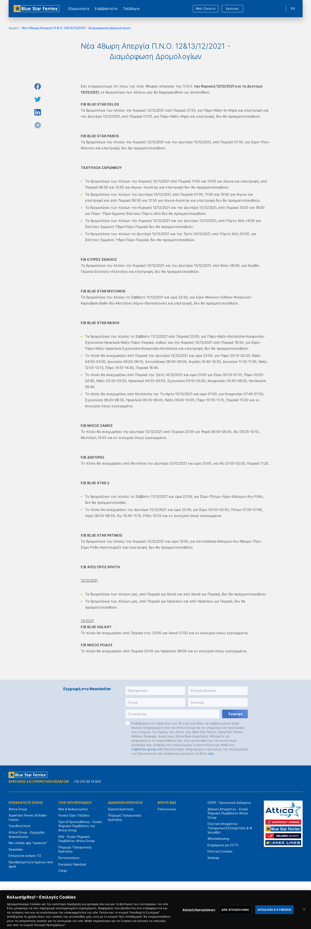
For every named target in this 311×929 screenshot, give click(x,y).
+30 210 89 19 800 (87, 781)
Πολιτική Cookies (219, 851)
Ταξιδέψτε (131, 8)
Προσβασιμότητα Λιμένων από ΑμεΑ (31, 864)
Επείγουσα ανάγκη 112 (25, 855)
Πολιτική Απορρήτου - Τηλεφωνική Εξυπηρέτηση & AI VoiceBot (229, 828)
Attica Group (18, 809)
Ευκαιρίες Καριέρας (72, 864)
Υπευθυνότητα (19, 826)
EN (293, 8)
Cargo (62, 870)
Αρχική (13, 28)
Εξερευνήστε (79, 8)
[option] (108, 894)
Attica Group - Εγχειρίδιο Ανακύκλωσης (27, 834)
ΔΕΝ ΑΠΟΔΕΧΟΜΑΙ (235, 916)
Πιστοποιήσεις (69, 858)
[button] (155, 690)
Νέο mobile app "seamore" (28, 843)
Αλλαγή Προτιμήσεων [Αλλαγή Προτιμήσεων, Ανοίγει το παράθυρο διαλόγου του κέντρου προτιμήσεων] (199, 916)
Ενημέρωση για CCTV (222, 845)
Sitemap (213, 858)
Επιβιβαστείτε (106, 8)
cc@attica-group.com (147, 749)
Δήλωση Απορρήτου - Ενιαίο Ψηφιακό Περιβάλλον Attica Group (227, 813)
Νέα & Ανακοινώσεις (73, 809)
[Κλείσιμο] (304, 916)
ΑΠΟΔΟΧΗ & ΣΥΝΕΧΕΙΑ (274, 916)
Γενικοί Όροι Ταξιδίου (74, 815)
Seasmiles (16, 849)
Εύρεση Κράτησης (121, 809)
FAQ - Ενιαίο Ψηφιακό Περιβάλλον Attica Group (76, 839)
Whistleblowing (218, 838)
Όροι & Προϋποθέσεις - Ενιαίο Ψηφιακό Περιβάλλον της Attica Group (80, 826)
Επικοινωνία (167, 809)
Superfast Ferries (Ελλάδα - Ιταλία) (28, 817)
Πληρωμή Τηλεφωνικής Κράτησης (75, 849)
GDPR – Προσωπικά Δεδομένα (229, 802)
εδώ (211, 753)
